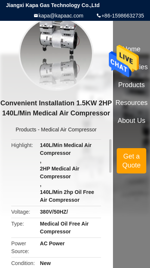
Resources (132, 102)
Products (26, 130)
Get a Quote (131, 161)
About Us (132, 120)
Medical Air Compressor (69, 130)
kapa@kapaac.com (61, 16)
